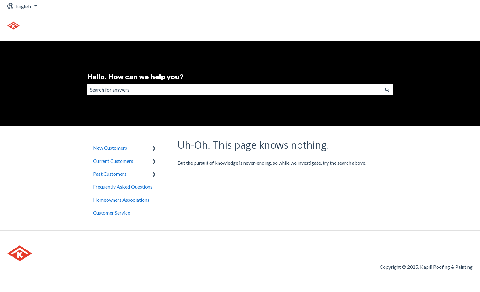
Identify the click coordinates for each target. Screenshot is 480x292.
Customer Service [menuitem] (111, 212)
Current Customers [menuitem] (113, 161)
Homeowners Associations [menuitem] (121, 200)
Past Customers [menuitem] (109, 174)
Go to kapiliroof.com (445, 26)
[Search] (387, 89)
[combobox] (234, 89)
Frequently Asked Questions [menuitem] (122, 186)
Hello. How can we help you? (135, 77)
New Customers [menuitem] (110, 148)
